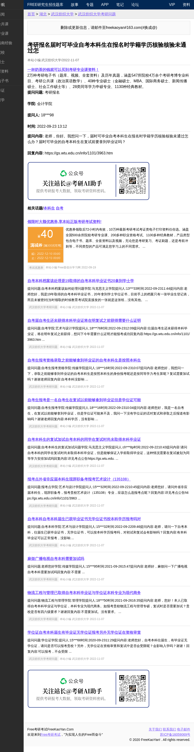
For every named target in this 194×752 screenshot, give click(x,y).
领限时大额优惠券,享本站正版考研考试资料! (79, 222)
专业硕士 (11, 62)
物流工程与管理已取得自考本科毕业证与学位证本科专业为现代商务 (98, 598)
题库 (71, 5)
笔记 (132, 5)
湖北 (57, 14)
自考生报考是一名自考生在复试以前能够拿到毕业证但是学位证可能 (98, 406)
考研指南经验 (15, 43)
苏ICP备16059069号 (175, 740)
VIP (172, 5)
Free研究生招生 (53, 5)
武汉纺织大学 (76, 14)
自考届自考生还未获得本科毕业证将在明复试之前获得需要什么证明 (98, 326)
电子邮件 (183, 735)
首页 (45, 14)
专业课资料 (13, 71)
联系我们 (169, 735)
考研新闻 (11, 14)
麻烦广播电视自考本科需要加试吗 (70, 564)
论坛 (147, 5)
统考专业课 (13, 33)
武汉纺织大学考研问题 (111, 14)
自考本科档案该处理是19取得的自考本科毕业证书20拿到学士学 (95, 281)
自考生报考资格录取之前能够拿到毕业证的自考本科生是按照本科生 (98, 366)
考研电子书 (13, 81)
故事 (86, 5)
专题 (101, 5)
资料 (186, 5)
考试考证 (11, 90)
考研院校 (11, 52)
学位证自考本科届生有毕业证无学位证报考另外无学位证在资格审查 (98, 638)
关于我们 (155, 735)
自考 (74, 208)
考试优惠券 (50, 267)
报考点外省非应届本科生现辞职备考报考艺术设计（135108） (93, 485)
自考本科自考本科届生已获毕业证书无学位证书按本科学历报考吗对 (98, 525)
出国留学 (11, 100)
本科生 (63, 208)
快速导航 (11, 5)
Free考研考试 (65, 740)
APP (117, 5)
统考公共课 (13, 24)
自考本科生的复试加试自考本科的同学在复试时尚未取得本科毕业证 (98, 445)
